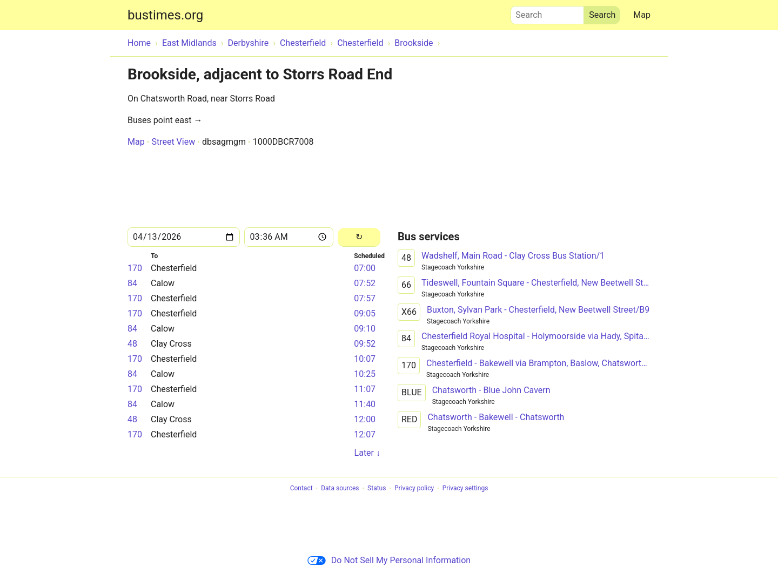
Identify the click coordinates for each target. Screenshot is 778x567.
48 (132, 344)
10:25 (364, 374)
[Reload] (359, 237)
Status (376, 488)
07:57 (364, 298)
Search (547, 12)
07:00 (364, 268)
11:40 (364, 404)
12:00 (364, 419)
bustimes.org (165, 15)
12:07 (364, 434)
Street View (173, 142)
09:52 (364, 344)
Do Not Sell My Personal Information (389, 560)
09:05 (364, 313)
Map (641, 15)
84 (132, 283)
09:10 (364, 328)
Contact (301, 488)
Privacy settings (465, 488)
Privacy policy (414, 488)
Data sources (340, 488)
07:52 (364, 283)
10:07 (364, 359)
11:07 (364, 389)
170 (135, 268)
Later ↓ (367, 453)
